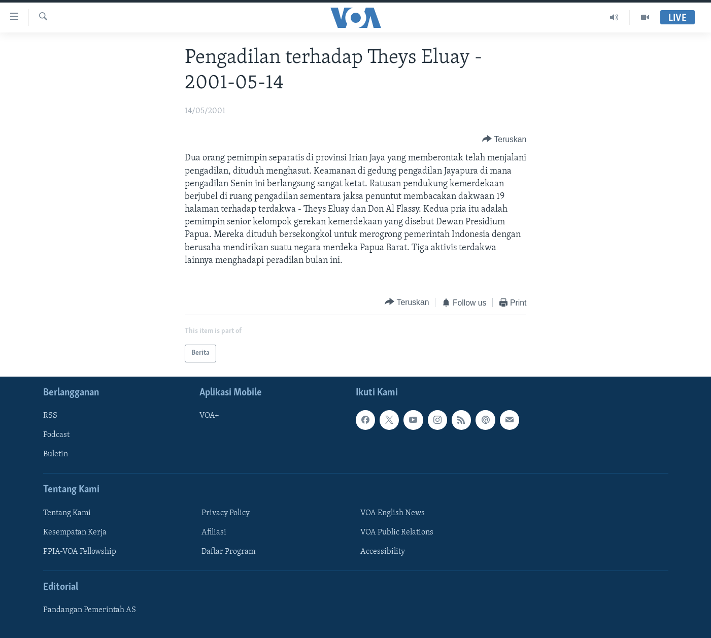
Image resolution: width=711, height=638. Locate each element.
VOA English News (392, 513)
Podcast (56, 435)
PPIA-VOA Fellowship (79, 552)
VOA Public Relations (396, 532)
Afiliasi (213, 532)
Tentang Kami (67, 513)
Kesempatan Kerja (75, 532)
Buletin (55, 454)
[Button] (504, 139)
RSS (50, 416)
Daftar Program (228, 552)
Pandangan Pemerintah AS (89, 610)
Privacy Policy (225, 513)
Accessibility (382, 552)
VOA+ (209, 416)
